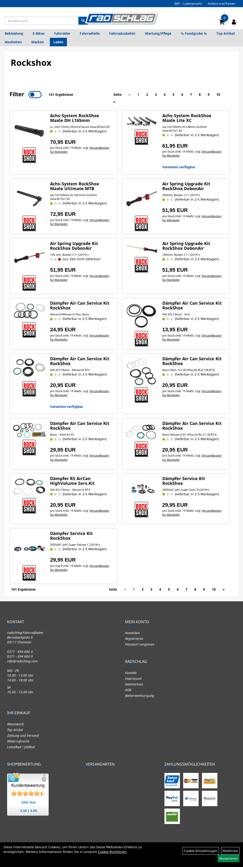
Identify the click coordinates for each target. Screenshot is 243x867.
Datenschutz (134, 684)
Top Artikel (225, 33)
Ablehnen (230, 850)
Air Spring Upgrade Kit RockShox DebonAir (186, 186)
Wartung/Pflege (158, 33)
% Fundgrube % (194, 33)
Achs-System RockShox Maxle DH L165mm (74, 117)
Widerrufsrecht (18, 741)
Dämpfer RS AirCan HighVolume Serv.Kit (72, 481)
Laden (58, 42)
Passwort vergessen (139, 644)
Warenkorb (15, 724)
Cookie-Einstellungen (201, 850)
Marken (37, 42)
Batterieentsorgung (139, 695)
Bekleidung (14, 33)
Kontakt (131, 672)
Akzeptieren (228, 858)
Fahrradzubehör (122, 33)
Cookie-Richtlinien (112, 851)
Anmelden (132, 632)
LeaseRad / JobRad (21, 746)
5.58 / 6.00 (28, 810)
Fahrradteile (90, 33)
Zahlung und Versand (23, 735)
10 (218, 94)
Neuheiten (13, 42)
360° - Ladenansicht (188, 3)
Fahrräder (62, 33)
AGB (128, 689)
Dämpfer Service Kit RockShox (183, 481)
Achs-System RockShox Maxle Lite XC (186, 117)
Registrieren (134, 638)
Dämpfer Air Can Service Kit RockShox (79, 305)
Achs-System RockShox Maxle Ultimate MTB (74, 186)
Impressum (133, 678)
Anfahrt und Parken (221, 3)
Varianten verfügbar (178, 166)
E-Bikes (39, 33)
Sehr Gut (28, 802)
